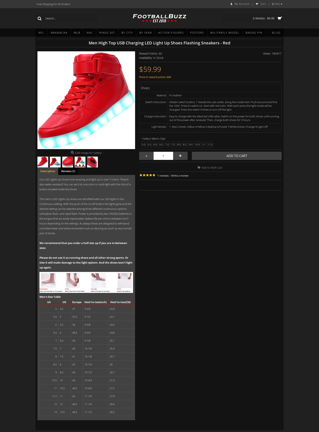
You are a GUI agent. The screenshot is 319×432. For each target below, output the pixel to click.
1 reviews (163, 175)
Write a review (179, 175)
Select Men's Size (154, 139)
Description (47, 171)
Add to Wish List (211, 167)
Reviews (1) (68, 171)
